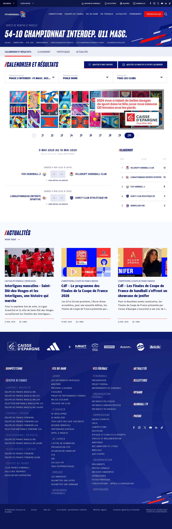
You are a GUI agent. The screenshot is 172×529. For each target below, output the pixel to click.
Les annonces (58, 477)
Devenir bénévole (61, 425)
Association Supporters (18, 475)
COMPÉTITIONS (99, 427)
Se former (59, 439)
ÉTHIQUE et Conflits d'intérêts (109, 435)
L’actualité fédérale (14, 281)
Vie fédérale (106, 14)
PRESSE (137, 416)
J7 (99, 135)
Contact (34, 510)
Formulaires (99, 476)
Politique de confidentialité (156, 510)
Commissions (101, 415)
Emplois (58, 472)
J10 (128, 135)
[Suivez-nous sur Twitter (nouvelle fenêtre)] (158, 3)
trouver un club (154, 14)
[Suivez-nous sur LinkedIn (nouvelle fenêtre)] (166, 3)
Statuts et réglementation (106, 439)
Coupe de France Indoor (87, 281)
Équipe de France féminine (19, 418)
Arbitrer (56, 384)
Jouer (56, 376)
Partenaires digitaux (62, 429)
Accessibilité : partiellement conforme (72, 510)
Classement (44, 52)
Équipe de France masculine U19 (22, 400)
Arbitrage (97, 442)
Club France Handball (17, 468)
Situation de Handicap (63, 451)
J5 (79, 135)
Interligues (30, 281)
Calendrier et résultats (18, 52)
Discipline (97, 431)
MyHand (138, 392)
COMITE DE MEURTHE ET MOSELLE (62, 43)
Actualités (121, 14)
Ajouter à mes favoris (101, 65)
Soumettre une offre (63, 480)
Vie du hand (92, 14)
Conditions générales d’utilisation (126, 510)
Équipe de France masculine (20, 392)
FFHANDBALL (100, 376)
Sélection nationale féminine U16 (23, 429)
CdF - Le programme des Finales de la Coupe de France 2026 (84, 291)
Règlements (98, 464)
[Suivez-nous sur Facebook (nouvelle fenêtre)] (150, 3)
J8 (108, 135)
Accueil (8, 43)
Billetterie (140, 380)
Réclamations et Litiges (105, 446)
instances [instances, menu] (9, 3)
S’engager (59, 409)
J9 (118, 135)
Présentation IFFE (60, 447)
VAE (53, 459)
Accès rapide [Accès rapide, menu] (27, 3)
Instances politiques (103, 401)
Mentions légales (100, 510)
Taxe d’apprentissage (62, 466)
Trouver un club (60, 403)
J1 (41, 135)
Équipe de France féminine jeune (22, 457)
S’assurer (56, 392)
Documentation (102, 460)
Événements (136, 14)
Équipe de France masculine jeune (23, 443)
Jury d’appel (98, 454)
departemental (42, 43)
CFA (53, 455)
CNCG (94, 423)
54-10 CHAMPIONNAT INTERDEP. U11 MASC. (90, 43)
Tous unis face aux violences (67, 421)
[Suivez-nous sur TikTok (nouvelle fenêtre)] (170, 3)
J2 (51, 135)
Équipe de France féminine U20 (21, 421)
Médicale (97, 450)
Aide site (47, 510)
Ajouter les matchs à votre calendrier (142, 65)
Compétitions (55, 14)
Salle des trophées (15, 471)
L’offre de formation (63, 443)
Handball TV (141, 404)
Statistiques (63, 52)
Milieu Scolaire (59, 400)
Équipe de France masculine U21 (22, 396)
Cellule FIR (57, 462)
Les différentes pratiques (65, 380)
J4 (70, 135)
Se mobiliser (58, 418)
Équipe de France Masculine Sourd (24, 407)
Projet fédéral (100, 384)
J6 (89, 135)
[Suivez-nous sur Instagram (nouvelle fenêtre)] (154, 3)
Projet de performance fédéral (68, 396)
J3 (60, 135)
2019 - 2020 (30, 43)
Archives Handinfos (103, 472)
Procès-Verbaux (101, 468)
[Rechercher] (165, 14)
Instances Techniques (104, 409)
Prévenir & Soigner (61, 388)
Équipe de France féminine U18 (21, 425)
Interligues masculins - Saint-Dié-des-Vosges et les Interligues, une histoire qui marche (28, 293)
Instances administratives (106, 405)
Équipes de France (74, 14)
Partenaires (101, 489)
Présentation (99, 380)
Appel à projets (59, 433)
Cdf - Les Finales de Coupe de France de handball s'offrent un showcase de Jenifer (142, 291)
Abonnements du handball (107, 388)
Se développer (59, 414)
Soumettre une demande (64, 484)
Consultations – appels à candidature (113, 483)
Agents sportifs (100, 419)
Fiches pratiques (101, 480)
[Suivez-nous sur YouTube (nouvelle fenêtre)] (162, 3)
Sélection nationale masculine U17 (24, 403)
